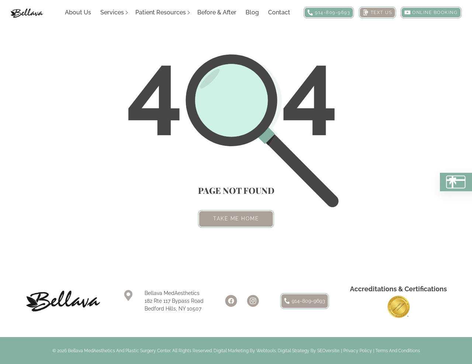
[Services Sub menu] (127, 12)
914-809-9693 (304, 301)
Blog (252, 12)
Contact (279, 12)
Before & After (216, 12)
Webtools (266, 350)
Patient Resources (160, 12)
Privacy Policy (357, 350)
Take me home (236, 219)
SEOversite (328, 350)
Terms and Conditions (397, 350)
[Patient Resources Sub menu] (189, 12)
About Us (78, 12)
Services (112, 12)
